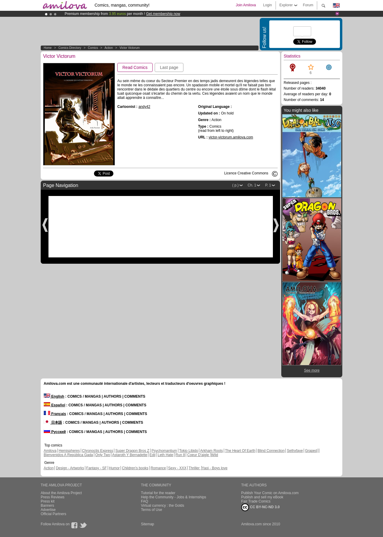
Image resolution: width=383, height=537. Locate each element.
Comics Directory (69, 47)
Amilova (50, 451)
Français (55, 414)
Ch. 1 (252, 185)
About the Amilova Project (61, 493)
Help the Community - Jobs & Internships (173, 497)
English (54, 396)
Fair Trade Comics (255, 501)
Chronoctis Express (97, 451)
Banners (47, 505)
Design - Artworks (70, 468)
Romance (158, 468)
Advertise (48, 510)
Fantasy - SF (96, 468)
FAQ (144, 501)
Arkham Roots (211, 451)
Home (48, 47)
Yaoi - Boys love (214, 468)
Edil (153, 455)
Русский (55, 432)
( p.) (235, 185)
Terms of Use (151, 510)
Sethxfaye (295, 451)
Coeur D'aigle (198, 455)
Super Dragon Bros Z (132, 451)
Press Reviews (52, 497)
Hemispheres (69, 451)
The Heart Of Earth (240, 451)
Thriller (194, 468)
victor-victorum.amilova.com (231, 137)
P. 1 (268, 185)
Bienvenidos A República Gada (68, 455)
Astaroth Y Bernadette (130, 455)
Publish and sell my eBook (262, 497)
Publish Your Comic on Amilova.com (270, 493)
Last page (169, 67)
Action (108, 47)
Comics (93, 47)
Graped (311, 451)
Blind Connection (271, 451)
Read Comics (135, 67)
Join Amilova (246, 5)
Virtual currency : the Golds (162, 505)
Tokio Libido (188, 451)
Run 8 (180, 455)
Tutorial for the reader (158, 493)
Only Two (102, 455)
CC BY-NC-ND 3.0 (260, 507)
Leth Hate (165, 455)
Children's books (135, 468)
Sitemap (147, 524)
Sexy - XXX (177, 468)
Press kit (47, 501)
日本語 (53, 422)
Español (54, 405)
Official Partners (53, 514)
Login (267, 5)
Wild (214, 455)
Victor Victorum (129, 47)
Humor (114, 468)
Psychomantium (164, 451)
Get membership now (163, 14)
